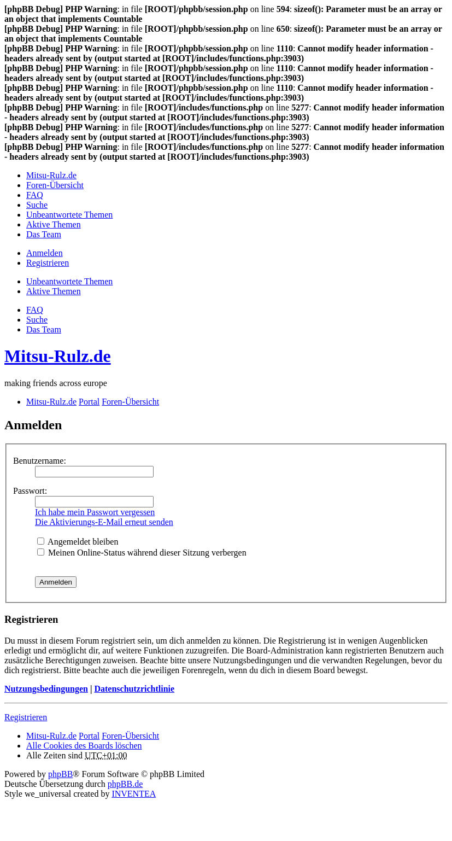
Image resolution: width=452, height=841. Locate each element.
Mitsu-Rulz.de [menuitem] (51, 175)
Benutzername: (39, 460)
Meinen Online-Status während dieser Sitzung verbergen (141, 552)
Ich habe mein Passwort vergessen (95, 512)
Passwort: (30, 490)
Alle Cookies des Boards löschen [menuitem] (84, 745)
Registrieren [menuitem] (47, 262)
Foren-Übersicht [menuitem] (55, 185)
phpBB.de (125, 784)
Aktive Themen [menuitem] (53, 224)
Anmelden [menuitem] (44, 253)
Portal (89, 401)
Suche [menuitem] (37, 204)
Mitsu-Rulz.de (57, 356)
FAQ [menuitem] (34, 195)
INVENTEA (133, 793)
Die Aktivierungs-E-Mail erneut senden (104, 522)
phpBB (60, 774)
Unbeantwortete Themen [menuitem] (69, 214)
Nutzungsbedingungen (46, 688)
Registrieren (25, 717)
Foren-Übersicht (130, 735)
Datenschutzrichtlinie (134, 688)
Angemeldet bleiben (77, 541)
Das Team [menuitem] (43, 234)
